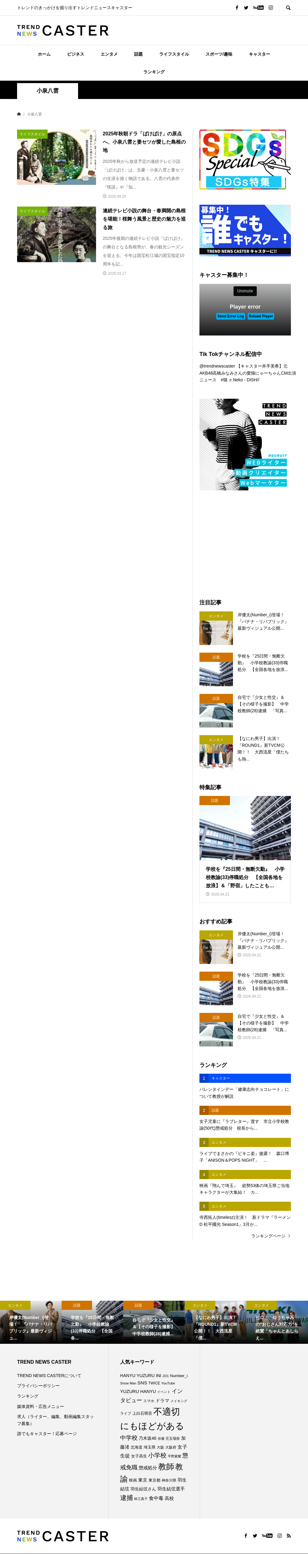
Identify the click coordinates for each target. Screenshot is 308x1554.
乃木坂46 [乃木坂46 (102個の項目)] (147, 1438)
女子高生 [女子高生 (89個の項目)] (139, 1456)
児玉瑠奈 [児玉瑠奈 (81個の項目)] (172, 1438)
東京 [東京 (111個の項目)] (142, 1480)
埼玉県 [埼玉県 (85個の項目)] (150, 1447)
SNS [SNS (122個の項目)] (142, 1382)
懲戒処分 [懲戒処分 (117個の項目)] (148, 1467)
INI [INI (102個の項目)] (158, 1375)
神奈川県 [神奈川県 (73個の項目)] (169, 1480)
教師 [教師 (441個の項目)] (166, 1466)
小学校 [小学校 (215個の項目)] (157, 1455)
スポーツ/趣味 (219, 54)
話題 (138, 54)
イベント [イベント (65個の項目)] (163, 1392)
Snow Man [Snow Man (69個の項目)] (128, 1383)
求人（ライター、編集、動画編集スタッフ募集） (55, 1420)
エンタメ (109, 54)
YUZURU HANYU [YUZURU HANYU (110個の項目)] (138, 1391)
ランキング (154, 71)
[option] (31, 1322)
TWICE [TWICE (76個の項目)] (154, 1383)
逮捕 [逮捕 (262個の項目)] (126, 1497)
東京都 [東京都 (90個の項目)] (154, 1480)
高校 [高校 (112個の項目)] (169, 1498)
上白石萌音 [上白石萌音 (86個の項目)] (142, 1413)
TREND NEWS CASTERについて (49, 1375)
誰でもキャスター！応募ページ (47, 1433)
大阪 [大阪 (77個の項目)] (160, 1447)
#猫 (224, 379)
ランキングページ (268, 1235)
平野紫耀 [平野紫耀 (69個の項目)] (174, 1456)
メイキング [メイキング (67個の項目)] (178, 1401)
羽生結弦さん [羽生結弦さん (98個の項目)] (143, 1488)
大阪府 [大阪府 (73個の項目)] (170, 1447)
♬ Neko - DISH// (244, 379)
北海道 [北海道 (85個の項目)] (136, 1447)
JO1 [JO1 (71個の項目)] (166, 1376)
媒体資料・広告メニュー (40, 1406)
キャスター (259, 54)
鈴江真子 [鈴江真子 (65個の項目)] (141, 1499)
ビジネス (75, 54)
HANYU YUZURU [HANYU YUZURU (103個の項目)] (137, 1375)
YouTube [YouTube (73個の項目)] (168, 1383)
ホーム (44, 54)
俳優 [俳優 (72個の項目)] (161, 1438)
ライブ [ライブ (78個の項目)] (125, 1413)
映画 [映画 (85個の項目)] (133, 1480)
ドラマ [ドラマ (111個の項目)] (162, 1400)
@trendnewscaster (217, 366)
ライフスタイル (174, 54)
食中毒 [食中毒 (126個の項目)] (156, 1498)
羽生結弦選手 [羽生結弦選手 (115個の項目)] (171, 1488)
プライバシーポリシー (38, 1385)
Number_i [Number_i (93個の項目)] (179, 1375)
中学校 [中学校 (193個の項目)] (129, 1438)
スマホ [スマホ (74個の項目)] (148, 1401)
